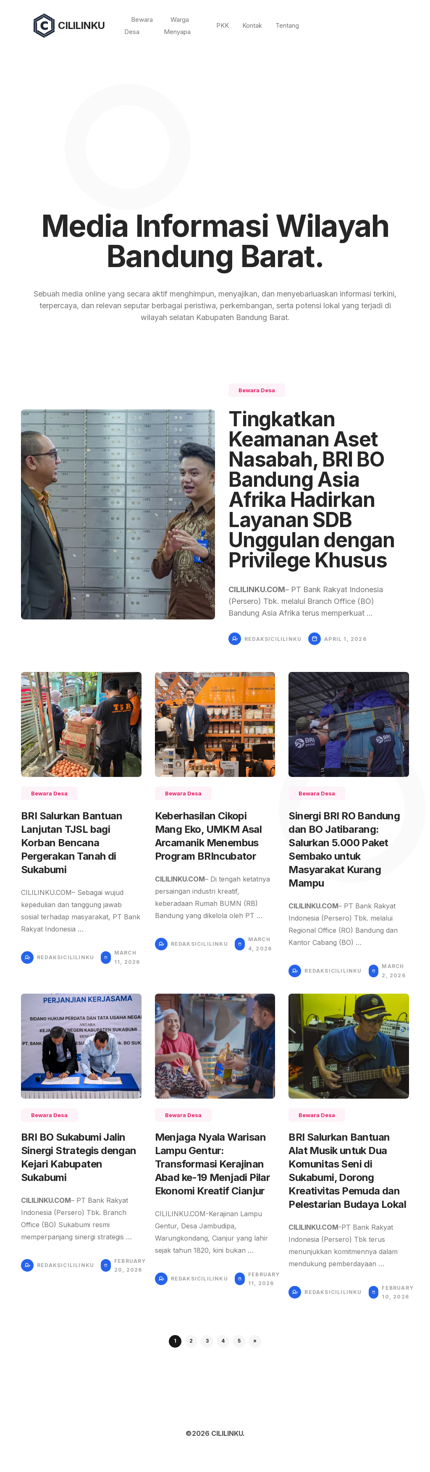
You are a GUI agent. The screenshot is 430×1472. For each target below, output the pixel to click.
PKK (222, 25)
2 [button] (191, 1341)
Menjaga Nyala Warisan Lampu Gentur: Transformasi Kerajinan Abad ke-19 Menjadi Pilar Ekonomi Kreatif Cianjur (212, 1164)
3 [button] (207, 1341)
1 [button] (175, 1341)
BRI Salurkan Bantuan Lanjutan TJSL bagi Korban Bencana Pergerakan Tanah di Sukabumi (71, 843)
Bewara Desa (257, 390)
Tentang (287, 25)
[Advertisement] (215, 114)
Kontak (252, 25)
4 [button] (223, 1341)
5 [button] (239, 1341)
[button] (255, 1341)
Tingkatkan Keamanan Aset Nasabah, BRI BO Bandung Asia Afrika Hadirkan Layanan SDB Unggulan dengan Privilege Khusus (311, 489)
